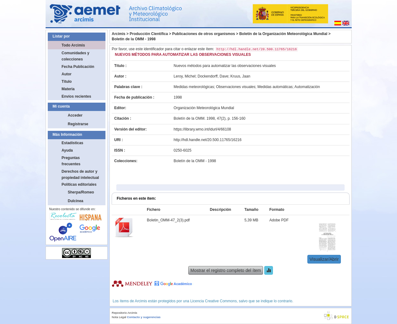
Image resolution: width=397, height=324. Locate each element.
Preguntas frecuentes (71, 161)
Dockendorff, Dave (213, 76)
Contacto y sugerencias (143, 317)
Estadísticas (72, 143)
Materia (68, 89)
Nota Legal (119, 317)
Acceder (75, 115)
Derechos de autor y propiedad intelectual (80, 174)
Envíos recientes (76, 96)
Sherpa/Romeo (81, 192)
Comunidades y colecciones (75, 56)
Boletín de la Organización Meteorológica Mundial (283, 34)
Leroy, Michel (184, 76)
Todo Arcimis (73, 45)
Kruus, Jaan (240, 76)
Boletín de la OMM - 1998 (133, 39)
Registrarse (78, 124)
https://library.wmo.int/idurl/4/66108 (202, 129)
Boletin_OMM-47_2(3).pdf (168, 220)
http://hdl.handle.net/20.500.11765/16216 (208, 140)
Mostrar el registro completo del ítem (225, 270)
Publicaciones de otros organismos (203, 34)
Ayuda (67, 150)
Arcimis (118, 34)
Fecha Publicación (78, 66)
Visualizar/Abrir (324, 259)
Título (67, 81)
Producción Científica (149, 34)
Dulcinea (75, 201)
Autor (67, 74)
